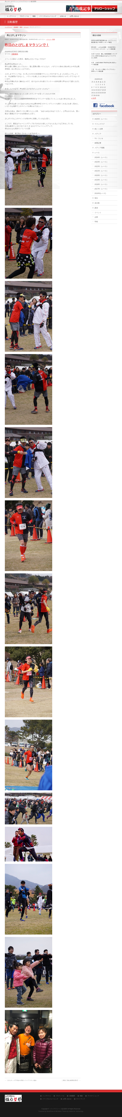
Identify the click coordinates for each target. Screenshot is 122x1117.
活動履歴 (72, 1096)
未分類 (97, 203)
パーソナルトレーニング (50, 1099)
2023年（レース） (101, 162)
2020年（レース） (101, 175)
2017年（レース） (101, 189)
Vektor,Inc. (72, 1111)
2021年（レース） (101, 171)
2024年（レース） (101, 157)
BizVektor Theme (61, 1111)
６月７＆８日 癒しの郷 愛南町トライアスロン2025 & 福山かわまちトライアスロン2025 (104, 56)
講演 (53, 39)
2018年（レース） (101, 184)
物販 (81, 1096)
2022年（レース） (101, 166)
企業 (96, 217)
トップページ (46, 1096)
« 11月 (93, 98)
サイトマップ (80, 1099)
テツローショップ (93, 1096)
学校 (96, 222)
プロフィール (60, 1096)
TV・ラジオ (99, 138)
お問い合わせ (67, 1099)
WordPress (50, 1111)
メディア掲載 (99, 148)
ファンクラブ (99, 124)
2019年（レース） (101, 180)
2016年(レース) (100, 193)
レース (97, 153)
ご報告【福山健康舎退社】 (71, 1080)
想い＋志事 (99, 129)
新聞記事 (98, 143)
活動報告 (14, 54)
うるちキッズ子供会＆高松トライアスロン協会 (20, 1080)
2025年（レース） (101, 119)
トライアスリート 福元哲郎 (58, 1109)
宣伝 (96, 198)
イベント (49, 39)
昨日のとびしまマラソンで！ (27, 45)
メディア (98, 134)
